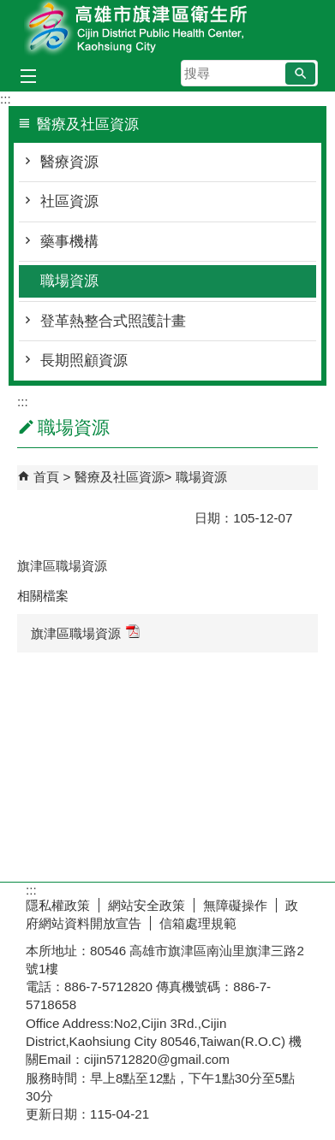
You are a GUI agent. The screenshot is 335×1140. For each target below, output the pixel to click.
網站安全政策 (146, 905)
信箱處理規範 (197, 923)
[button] (300, 73)
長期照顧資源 (84, 360)
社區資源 (69, 201)
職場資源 (69, 281)
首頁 (46, 477)
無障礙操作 (235, 905)
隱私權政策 (58, 905)
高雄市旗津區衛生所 (168, 28)
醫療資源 (69, 162)
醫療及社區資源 (120, 477)
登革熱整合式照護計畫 (113, 321)
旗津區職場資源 (85, 632)
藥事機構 (69, 241)
